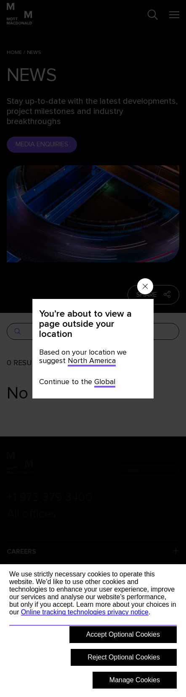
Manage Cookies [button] (134, 680)
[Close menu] (145, 286)
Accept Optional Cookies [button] (123, 634)
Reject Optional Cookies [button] (124, 657)
